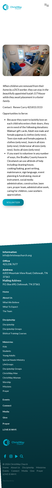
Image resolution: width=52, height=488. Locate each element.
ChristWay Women (12, 378)
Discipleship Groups (12, 329)
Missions (7, 386)
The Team (7, 311)
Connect (7, 405)
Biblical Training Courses (14, 333)
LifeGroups (8, 364)
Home (6, 291)
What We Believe (11, 302)
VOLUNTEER (13, 202)
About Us (7, 297)
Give (5, 417)
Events (6, 399)
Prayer (6, 391)
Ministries (8, 342)
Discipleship (9, 319)
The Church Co (8, 481)
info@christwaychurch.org (17, 255)
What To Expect (10, 307)
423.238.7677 (10, 264)
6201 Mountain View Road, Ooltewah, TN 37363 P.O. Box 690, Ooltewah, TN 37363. (25, 278)
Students (7, 351)
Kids (5, 346)
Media (6, 411)
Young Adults (9, 355)
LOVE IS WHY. (10, 429)
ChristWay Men (10, 373)
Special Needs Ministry (14, 360)
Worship (7, 382)
